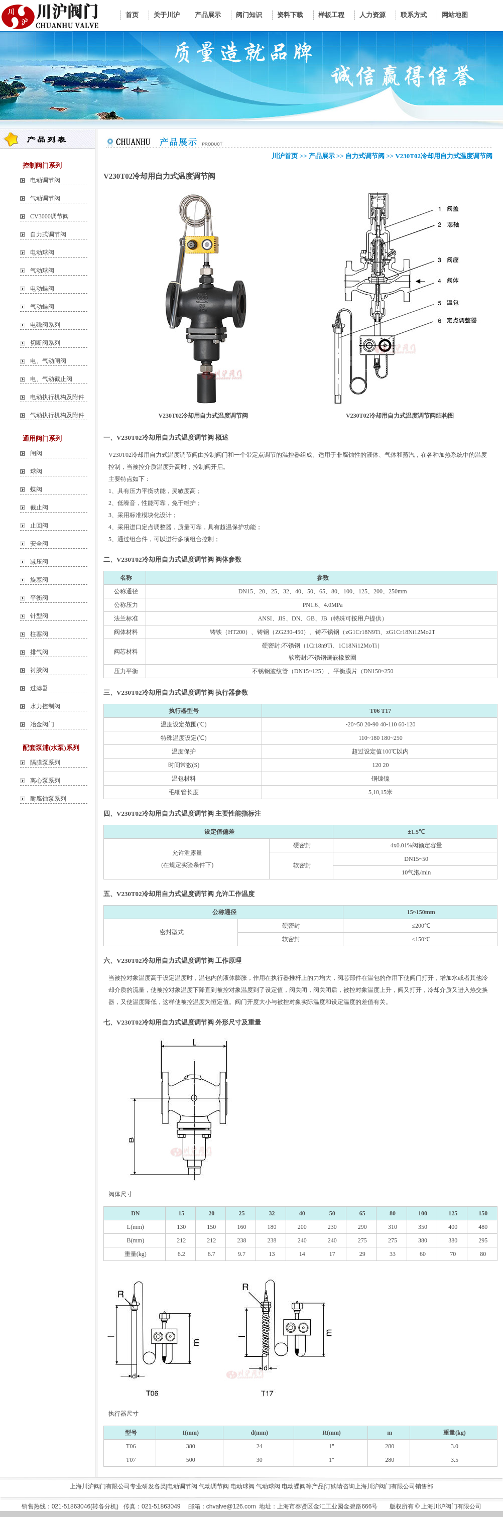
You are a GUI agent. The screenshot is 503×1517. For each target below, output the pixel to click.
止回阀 (39, 525)
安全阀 (39, 543)
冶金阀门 (42, 724)
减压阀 (39, 561)
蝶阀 (36, 489)
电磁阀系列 (45, 324)
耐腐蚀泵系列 (48, 798)
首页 (132, 15)
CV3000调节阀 (49, 216)
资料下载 (290, 15)
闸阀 (36, 453)
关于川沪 (167, 15)
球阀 (36, 471)
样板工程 (331, 15)
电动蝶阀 (42, 288)
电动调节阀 (45, 180)
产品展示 (208, 15)
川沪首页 (285, 156)
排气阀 (39, 652)
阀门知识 (249, 15)
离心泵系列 (45, 780)
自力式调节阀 (48, 234)
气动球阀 (42, 270)
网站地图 (455, 15)
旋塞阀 (39, 579)
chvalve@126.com (231, 1506)
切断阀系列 (45, 342)
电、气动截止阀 (51, 379)
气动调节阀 (45, 198)
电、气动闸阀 (48, 360)
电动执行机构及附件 (57, 397)
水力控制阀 (45, 706)
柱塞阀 (39, 634)
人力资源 (372, 15)
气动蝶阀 (42, 306)
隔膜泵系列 (45, 762)
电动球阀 (42, 252)
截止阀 (39, 507)
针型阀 (39, 615)
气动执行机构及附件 (57, 415)
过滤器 (39, 688)
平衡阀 (39, 597)
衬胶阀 (39, 670)
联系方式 (414, 15)
